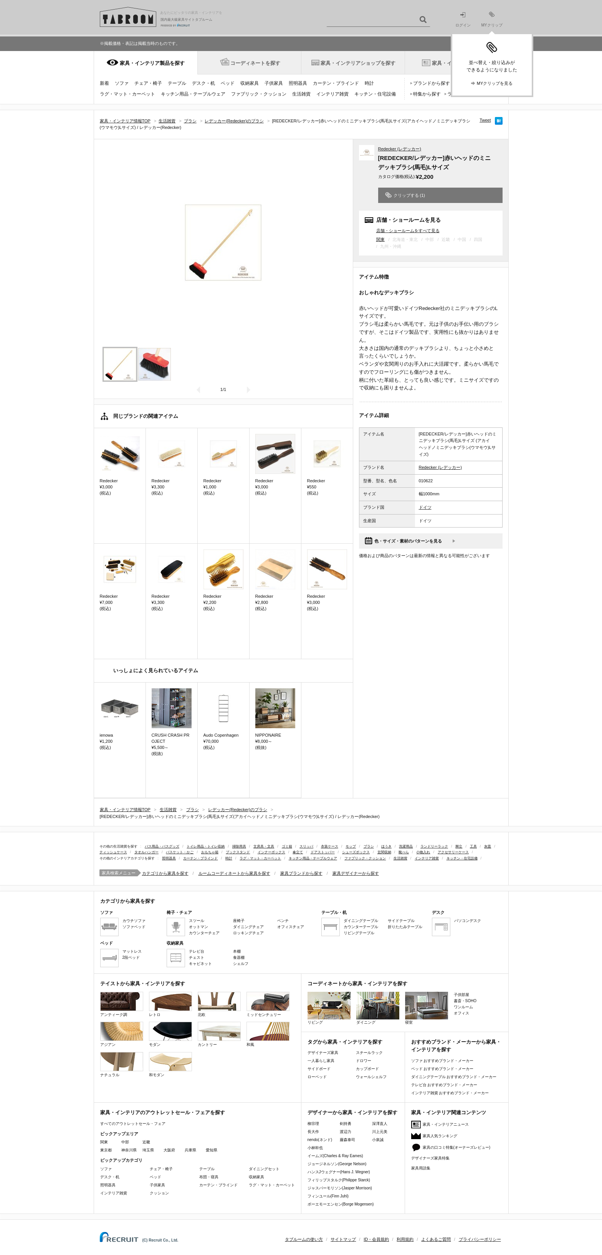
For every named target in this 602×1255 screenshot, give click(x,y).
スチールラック (369, 1053)
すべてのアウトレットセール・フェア (132, 1123)
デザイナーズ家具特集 (430, 1158)
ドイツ (425, 507)
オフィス (461, 1013)
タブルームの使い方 (304, 1239)
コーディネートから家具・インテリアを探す (357, 983)
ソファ (122, 83)
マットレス (132, 951)
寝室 (426, 1008)
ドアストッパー (323, 852)
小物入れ (423, 852)
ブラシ (369, 846)
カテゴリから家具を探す (165, 873)
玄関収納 (384, 852)
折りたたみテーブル (405, 927)
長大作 (313, 1132)
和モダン (170, 1064)
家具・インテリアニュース (446, 1124)
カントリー (219, 1034)
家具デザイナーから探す (355, 873)
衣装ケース (329, 846)
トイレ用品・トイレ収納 (206, 846)
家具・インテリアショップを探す (358, 63)
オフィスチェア (290, 927)
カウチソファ (134, 921)
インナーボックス (271, 852)
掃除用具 (239, 846)
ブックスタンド (238, 852)
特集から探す (427, 94)
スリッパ (306, 846)
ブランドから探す (431, 83)
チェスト (196, 957)
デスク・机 (203, 83)
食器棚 (239, 957)
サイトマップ (343, 1239)
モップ (351, 846)
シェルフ (240, 963)
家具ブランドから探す (301, 873)
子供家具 (274, 83)
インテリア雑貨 (332, 94)
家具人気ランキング (440, 1136)
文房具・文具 (263, 846)
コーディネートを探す (255, 63)
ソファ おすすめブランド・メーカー (442, 1061)
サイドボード (319, 1069)
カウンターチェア (204, 933)
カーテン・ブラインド (336, 83)
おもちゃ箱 (209, 852)
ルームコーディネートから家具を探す (234, 873)
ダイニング (377, 1008)
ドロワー (363, 1061)
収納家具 (249, 83)
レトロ (170, 1004)
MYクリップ (492, 19)
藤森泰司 (347, 1140)
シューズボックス (356, 852)
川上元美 (379, 1132)
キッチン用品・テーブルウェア (193, 94)
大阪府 (169, 1150)
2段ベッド (131, 957)
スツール (196, 921)
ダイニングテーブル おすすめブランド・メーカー (454, 1077)
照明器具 (298, 83)
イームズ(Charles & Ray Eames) (335, 1156)
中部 (125, 1142)
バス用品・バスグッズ (162, 846)
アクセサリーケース (453, 852)
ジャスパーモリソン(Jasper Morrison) (340, 1188)
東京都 (106, 1150)
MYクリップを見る (495, 83)
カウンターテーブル (361, 927)
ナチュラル (121, 1064)
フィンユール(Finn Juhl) (328, 1196)
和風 (267, 1034)
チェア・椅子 (148, 83)
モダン (170, 1034)
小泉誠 (378, 1140)
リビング (329, 1008)
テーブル (177, 83)
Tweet (485, 120)
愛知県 (211, 1150)
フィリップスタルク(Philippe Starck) (339, 1180)
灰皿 (487, 846)
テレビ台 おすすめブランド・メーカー (444, 1085)
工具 (473, 846)
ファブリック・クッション (258, 94)
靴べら (404, 852)
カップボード (367, 1069)
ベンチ (283, 921)
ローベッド (317, 1077)
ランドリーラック (434, 846)
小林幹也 (315, 1148)
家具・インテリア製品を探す (152, 63)
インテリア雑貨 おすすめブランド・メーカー (450, 1093)
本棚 (237, 951)
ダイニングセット (264, 1169)
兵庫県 (190, 1150)
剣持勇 (345, 1123)
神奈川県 (129, 1150)
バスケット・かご (180, 852)
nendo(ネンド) (320, 1140)
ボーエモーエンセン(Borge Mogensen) (341, 1204)
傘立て (298, 852)
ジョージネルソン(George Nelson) (337, 1164)
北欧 (219, 1004)
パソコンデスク (467, 921)
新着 (104, 83)
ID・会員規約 (376, 1239)
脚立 (458, 846)
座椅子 (239, 921)
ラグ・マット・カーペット (127, 94)
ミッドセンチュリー (267, 1004)
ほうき (386, 846)
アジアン (121, 1034)
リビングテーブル (359, 933)
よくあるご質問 (436, 1239)
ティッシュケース (113, 852)
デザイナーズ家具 (323, 1053)
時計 (369, 83)
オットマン (198, 927)
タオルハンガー (146, 852)
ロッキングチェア (248, 933)
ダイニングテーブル (361, 921)
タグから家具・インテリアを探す (345, 1042)
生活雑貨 (301, 94)
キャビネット (200, 963)
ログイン (463, 19)
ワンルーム (463, 1007)
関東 (380, 239)
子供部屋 (461, 995)
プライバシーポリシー (480, 1239)
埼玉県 (148, 1150)
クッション (159, 1193)
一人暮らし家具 (321, 1061)
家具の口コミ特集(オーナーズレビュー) (457, 1147)
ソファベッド (134, 927)
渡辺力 (345, 1132)
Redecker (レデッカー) (399, 149)
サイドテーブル (401, 921)
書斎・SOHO (465, 1001)
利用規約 (405, 1239)
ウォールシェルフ (371, 1077)
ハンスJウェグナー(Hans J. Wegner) (339, 1172)
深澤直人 (379, 1123)
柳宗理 (313, 1123)
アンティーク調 (121, 1004)
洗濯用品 (406, 846)
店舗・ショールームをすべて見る (408, 230)
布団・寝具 (208, 1177)
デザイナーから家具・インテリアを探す (352, 1112)
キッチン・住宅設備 (375, 94)
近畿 (146, 1142)
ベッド (228, 83)
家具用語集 (420, 1168)
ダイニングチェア (248, 927)
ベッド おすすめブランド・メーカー (442, 1069)
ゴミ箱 (287, 846)
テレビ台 (196, 951)
